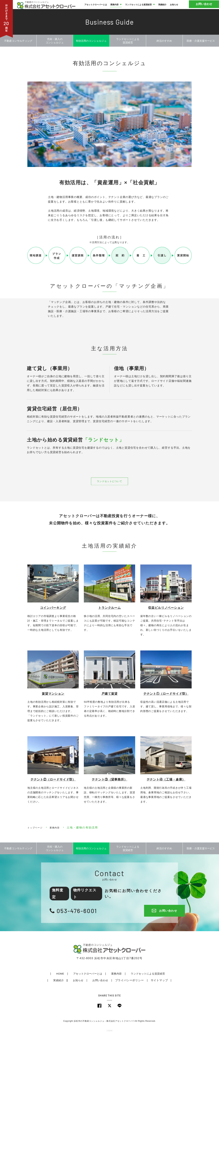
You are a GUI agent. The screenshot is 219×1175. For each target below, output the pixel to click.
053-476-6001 (79, 1048)
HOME (50, 1111)
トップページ (36, 961)
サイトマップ (148, 1118)
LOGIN (109, 1169)
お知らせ (67, 1118)
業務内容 (59, 961)
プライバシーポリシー (118, 1118)
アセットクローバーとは (77, 1111)
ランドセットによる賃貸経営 (136, 1111)
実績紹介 (167, 1111)
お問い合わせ (206, 10)
